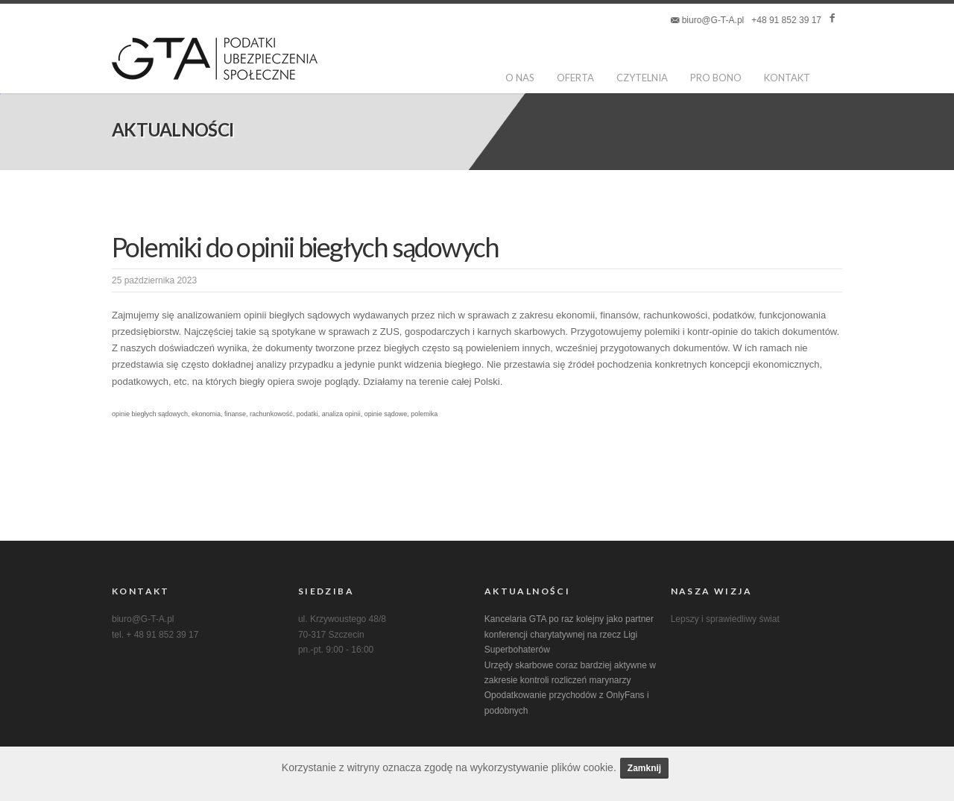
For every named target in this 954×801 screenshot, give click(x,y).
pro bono (716, 78)
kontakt (788, 78)
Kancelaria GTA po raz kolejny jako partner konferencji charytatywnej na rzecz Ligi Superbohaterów (569, 634)
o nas (520, 78)
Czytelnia (643, 78)
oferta (576, 78)
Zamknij (644, 768)
